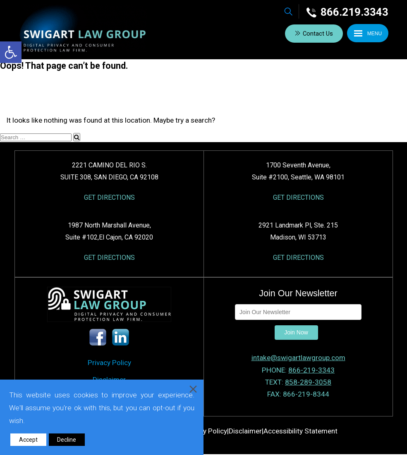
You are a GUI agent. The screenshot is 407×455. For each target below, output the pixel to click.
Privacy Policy (109, 363)
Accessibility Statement (300, 431)
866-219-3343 (311, 370)
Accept (28, 439)
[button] (11, 52)
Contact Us (318, 33)
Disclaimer (245, 431)
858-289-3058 (308, 382)
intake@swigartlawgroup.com (298, 358)
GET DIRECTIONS (109, 197)
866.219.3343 (347, 12)
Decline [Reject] (66, 439)
